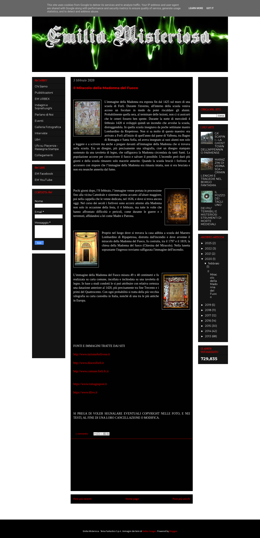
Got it (210, 8)
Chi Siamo (41, 86)
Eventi (39, 120)
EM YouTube (43, 180)
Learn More (196, 8)
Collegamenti (44, 155)
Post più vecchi (181, 499)
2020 (209, 259)
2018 (208, 310)
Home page (132, 499)
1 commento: (82, 434)
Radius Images (149, 531)
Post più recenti (82, 499)
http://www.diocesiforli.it (89, 363)
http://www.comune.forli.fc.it (91, 371)
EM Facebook (44, 173)
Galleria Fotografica (48, 127)
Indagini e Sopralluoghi (43, 107)
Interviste (41, 133)
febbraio (213, 263)
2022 (209, 248)
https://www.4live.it (85, 392)
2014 (208, 331)
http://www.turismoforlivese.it (91, 354)
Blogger (173, 531)
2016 (208, 320)
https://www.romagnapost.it (90, 384)
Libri (37, 139)
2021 (208, 253)
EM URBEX (42, 98)
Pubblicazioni (44, 92)
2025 (208, 243)
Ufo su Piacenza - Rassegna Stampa (47, 147)
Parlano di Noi (44, 114)
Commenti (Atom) (136, 510)
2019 (208, 304)
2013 (208, 336)
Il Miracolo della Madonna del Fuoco (105, 88)
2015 (208, 325)
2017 (208, 315)
